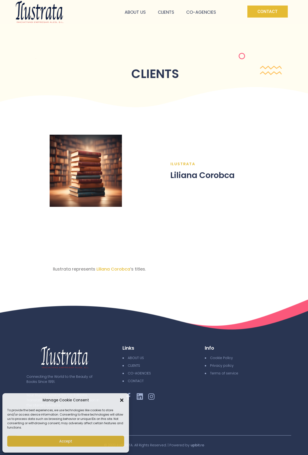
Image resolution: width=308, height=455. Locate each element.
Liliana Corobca (113, 269)
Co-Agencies (201, 12)
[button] (121, 400)
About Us (135, 12)
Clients (166, 12)
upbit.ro (197, 445)
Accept (65, 441)
